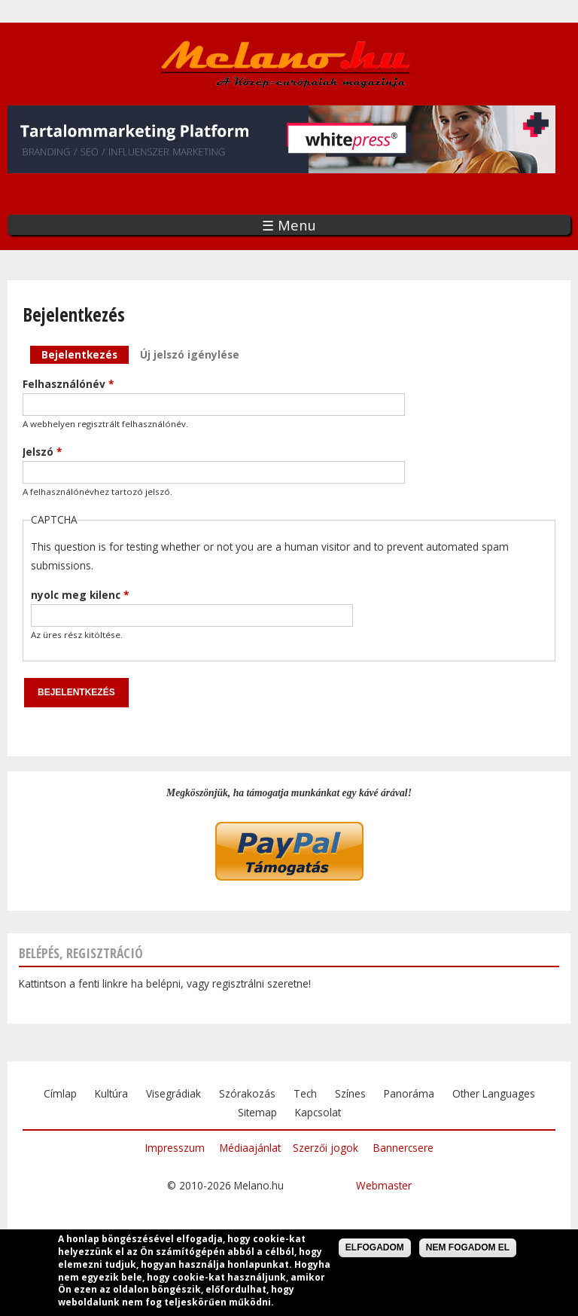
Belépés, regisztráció (81, 953)
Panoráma (409, 1093)
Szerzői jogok (325, 1147)
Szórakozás (247, 1093)
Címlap (60, 1093)
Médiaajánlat (250, 1147)
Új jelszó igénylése (189, 354)
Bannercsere (403, 1147)
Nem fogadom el (468, 1249)
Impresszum (175, 1147)
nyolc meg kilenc (80, 595)
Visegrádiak (173, 1093)
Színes (350, 1093)
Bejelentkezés (85, 354)
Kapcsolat (318, 1112)
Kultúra (111, 1093)
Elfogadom (374, 1249)
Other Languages (493, 1093)
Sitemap (257, 1112)
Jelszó (42, 451)
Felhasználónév (68, 384)
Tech (305, 1093)
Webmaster (384, 1185)
